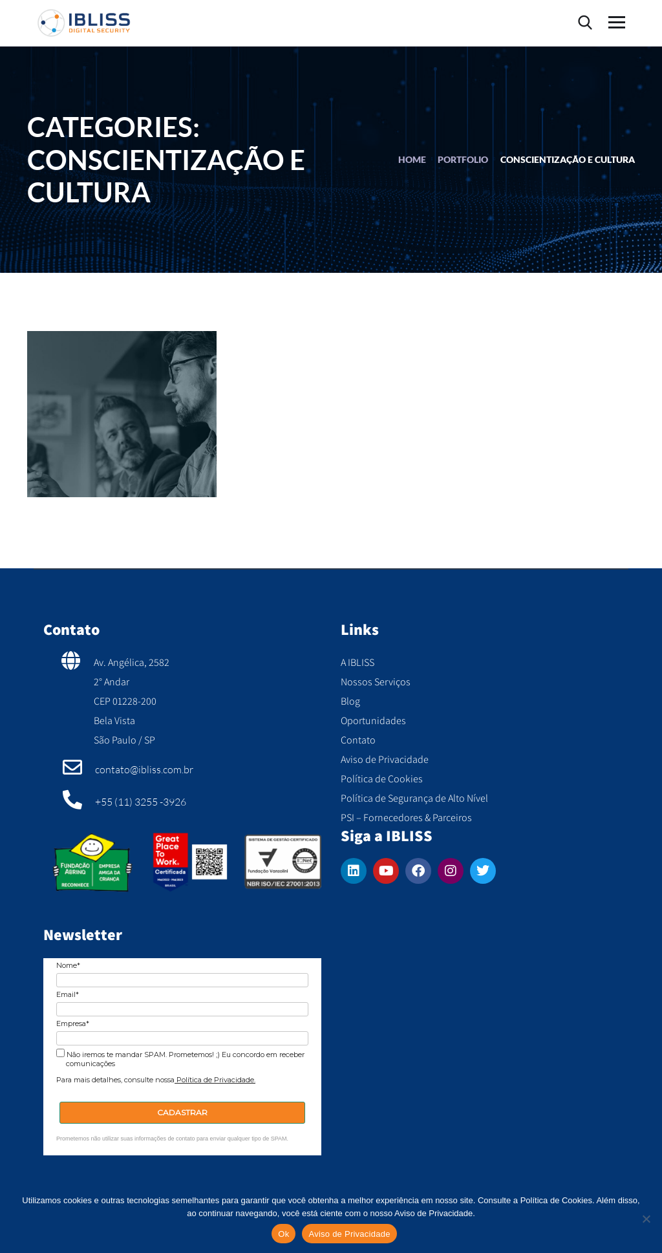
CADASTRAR (182, 1112)
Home (412, 159)
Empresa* (72, 1024)
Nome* (68, 965)
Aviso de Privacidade (349, 1234)
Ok (283, 1234)
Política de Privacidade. (215, 1079)
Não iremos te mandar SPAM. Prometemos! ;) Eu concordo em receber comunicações (180, 1058)
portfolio (463, 159)
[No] (645, 1218)
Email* (67, 995)
